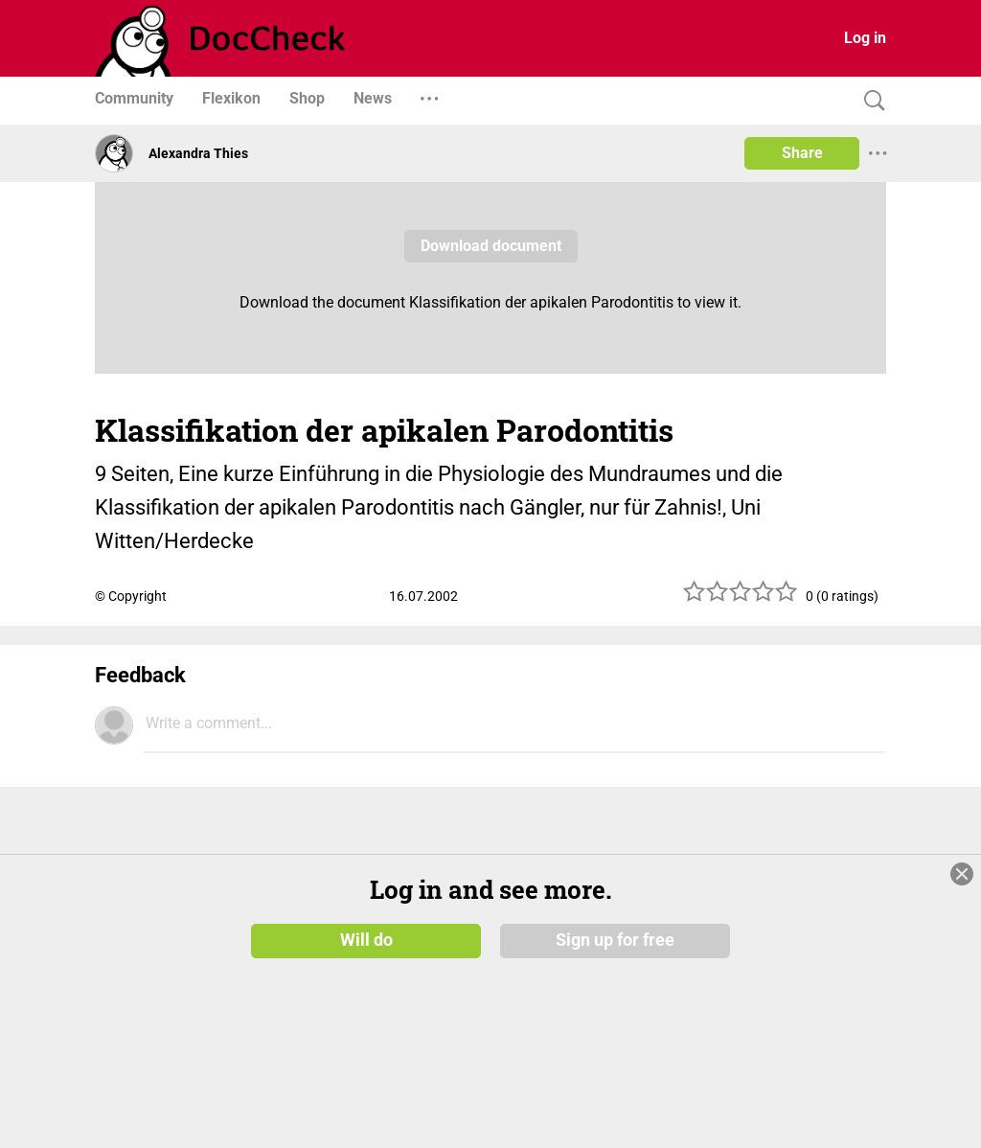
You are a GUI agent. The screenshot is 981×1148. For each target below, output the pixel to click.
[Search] (870, 101)
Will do (366, 940)
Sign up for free (615, 940)
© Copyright (131, 596)
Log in (865, 38)
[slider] (740, 598)
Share (802, 153)
